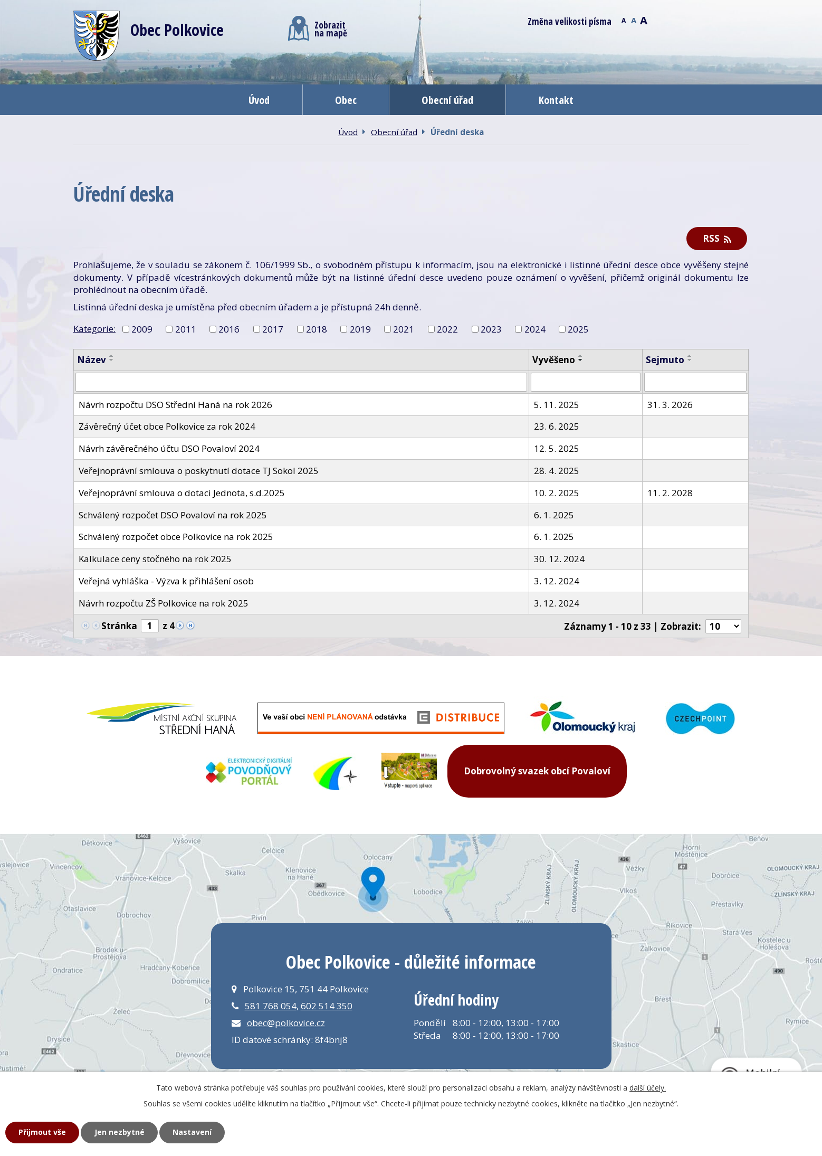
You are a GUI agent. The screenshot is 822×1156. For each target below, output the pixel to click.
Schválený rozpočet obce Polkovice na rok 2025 (176, 536)
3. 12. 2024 (556, 581)
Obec (346, 99)
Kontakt (556, 99)
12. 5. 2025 (556, 448)
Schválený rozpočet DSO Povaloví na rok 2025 (173, 515)
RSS (717, 238)
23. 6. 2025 (556, 426)
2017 (272, 329)
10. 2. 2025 (556, 493)
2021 (403, 329)
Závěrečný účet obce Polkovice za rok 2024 (167, 426)
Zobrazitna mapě (317, 28)
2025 (578, 329)
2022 (447, 329)
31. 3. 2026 (670, 405)
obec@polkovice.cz (286, 1023)
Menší (623, 19)
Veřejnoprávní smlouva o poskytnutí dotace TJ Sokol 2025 (199, 471)
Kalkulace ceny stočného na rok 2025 (155, 559)
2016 (229, 329)
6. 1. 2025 (554, 515)
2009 (141, 329)
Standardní (633, 19)
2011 (185, 329)
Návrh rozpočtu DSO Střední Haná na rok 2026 (175, 405)
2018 (316, 329)
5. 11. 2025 (556, 405)
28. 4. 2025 (556, 471)
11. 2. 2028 (670, 493)
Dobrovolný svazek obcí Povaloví (537, 771)
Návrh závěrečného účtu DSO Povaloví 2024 (169, 448)
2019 (360, 329)
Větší (643, 19)
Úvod (259, 99)
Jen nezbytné (119, 1132)
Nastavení (192, 1132)
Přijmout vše (42, 1132)
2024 (535, 329)
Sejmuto (665, 360)
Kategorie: (94, 328)
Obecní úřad (447, 99)
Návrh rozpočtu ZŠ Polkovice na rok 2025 (163, 603)
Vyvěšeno (553, 360)
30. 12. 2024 (559, 559)
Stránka (119, 626)
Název (91, 360)
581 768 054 (271, 1006)
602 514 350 (326, 1006)
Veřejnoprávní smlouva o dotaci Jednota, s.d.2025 (182, 493)
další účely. (647, 1088)
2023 (491, 329)
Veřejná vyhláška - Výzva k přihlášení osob (166, 581)
